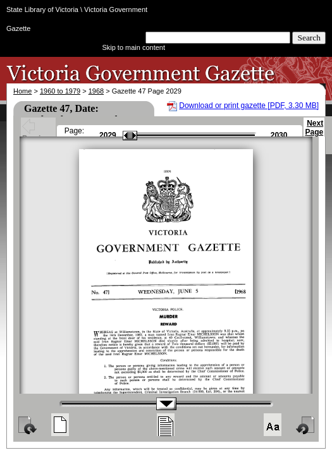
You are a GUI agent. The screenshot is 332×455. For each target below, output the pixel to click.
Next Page (314, 133)
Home (22, 91)
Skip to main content (133, 47)
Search (309, 37)
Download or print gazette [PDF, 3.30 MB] (249, 105)
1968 (96, 91)
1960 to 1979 (60, 91)
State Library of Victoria (42, 9)
